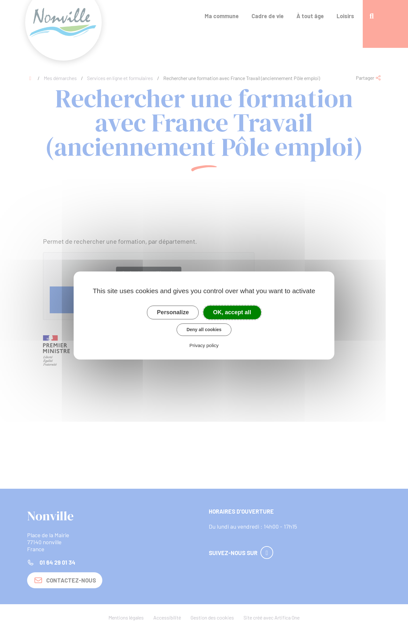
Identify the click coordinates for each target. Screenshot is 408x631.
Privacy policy (204, 345)
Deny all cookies (204, 329)
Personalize (173, 312)
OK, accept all (232, 312)
